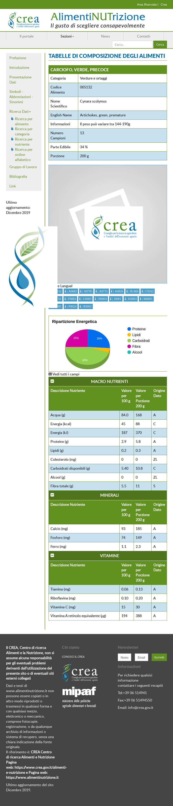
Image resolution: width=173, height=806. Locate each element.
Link (12, 186)
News (105, 36)
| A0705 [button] (86, 291)
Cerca (160, 44)
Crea (164, 4)
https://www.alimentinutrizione (30, 777)
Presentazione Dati (20, 80)
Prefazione (17, 57)
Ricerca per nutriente (24, 142)
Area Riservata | (147, 4)
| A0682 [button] (71, 291)
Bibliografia (18, 176)
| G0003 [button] (85, 298)
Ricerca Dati (20, 111)
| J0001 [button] (116, 298)
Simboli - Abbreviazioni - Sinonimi (21, 96)
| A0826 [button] (117, 291)
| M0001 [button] (146, 298)
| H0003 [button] (101, 298)
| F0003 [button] (71, 298)
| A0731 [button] (102, 291)
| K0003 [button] (131, 298)
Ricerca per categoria (24, 131)
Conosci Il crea (73, 656)
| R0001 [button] (86, 306)
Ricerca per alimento (24, 121)
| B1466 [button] (133, 291)
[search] (132, 44)
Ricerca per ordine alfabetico (24, 154)
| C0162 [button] (148, 291)
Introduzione (19, 67)
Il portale (27, 36)
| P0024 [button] (71, 306)
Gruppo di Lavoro (23, 166)
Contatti (143, 36)
